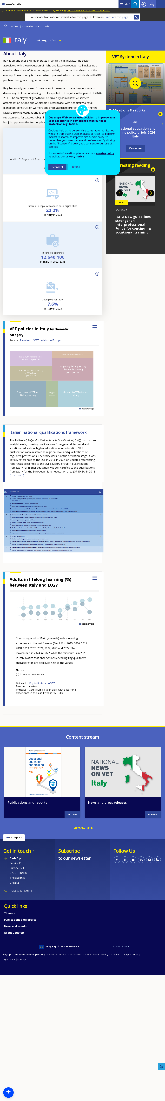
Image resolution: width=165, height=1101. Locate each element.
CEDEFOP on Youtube (133, 989)
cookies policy (105, 153)
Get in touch (17, 981)
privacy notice (75, 156)
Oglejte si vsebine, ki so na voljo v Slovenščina (87, 10)
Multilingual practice (46, 1084)
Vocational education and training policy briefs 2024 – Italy (135, 132)
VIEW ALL (79, 957)
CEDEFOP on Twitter (125, 989)
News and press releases (107, 932)
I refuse (75, 167)
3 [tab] (143, 242)
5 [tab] (152, 242)
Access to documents (70, 1084)
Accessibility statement (22, 1084)
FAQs (5, 1084)
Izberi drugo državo (45, 40)
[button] (8, 1092)
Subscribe (69, 981)
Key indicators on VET (42, 683)
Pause (160, 114)
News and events (15, 1056)
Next (151, 193)
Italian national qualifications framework (48, 432)
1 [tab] (133, 242)
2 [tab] (138, 242)
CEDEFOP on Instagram (149, 989)
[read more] (17, 475)
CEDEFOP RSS (157, 989)
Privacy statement (110, 1084)
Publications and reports (27, 932)
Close (136, 17)
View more (135, 148)
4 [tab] (148, 242)
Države (14, 26)
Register (152, 4)
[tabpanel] (135, 203)
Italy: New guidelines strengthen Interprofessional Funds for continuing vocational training (133, 224)
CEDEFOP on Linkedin (141, 989)
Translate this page (116, 17)
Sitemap (21, 1089)
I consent (57, 167)
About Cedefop (14, 1062)
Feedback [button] (161, 1066)
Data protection (130, 1084)
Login (144, 4)
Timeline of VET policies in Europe (40, 340)
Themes (9, 1043)
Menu (160, 4)
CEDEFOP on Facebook (117, 989)
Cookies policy (91, 1084)
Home (5, 26)
